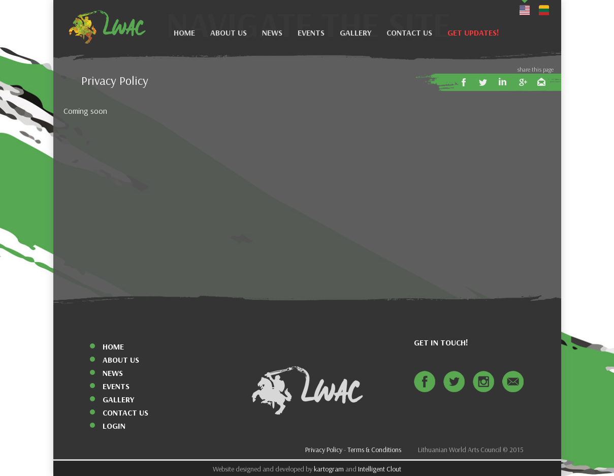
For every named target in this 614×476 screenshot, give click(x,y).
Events (311, 33)
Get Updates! (473, 33)
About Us (228, 33)
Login (114, 426)
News (272, 33)
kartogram (329, 469)
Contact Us (409, 33)
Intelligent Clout (379, 469)
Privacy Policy (323, 450)
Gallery (355, 33)
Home (184, 33)
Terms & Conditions (374, 450)
